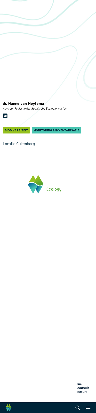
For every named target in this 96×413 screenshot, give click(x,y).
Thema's (9, 273)
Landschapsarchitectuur (72, 301)
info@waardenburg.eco (20, 231)
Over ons (10, 333)
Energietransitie (15, 288)
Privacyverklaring (13, 380)
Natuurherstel (13, 310)
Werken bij (11, 341)
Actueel (9, 349)
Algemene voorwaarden (18, 391)
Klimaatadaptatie (16, 303)
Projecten (10, 323)
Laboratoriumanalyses (71, 293)
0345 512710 (12, 226)
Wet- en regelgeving (69, 323)
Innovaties (11, 317)
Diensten (61, 273)
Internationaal (64, 308)
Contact (9, 357)
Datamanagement (67, 316)
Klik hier (9, 245)
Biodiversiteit (13, 280)
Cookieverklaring (13, 385)
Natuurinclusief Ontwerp (21, 295)
